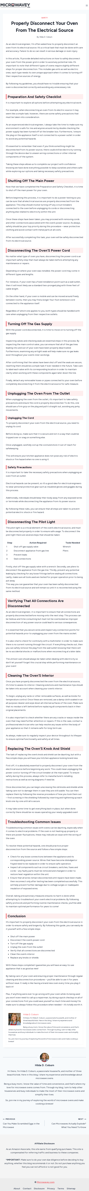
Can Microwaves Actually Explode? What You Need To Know (66, 1123)
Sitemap (71, 1188)
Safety (44, 18)
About (17, 1188)
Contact (27, 1188)
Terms (60, 1188)
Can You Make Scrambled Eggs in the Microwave (22, 1123)
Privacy (51, 1188)
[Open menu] (86, 5)
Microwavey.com (45, 1182)
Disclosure (39, 1188)
